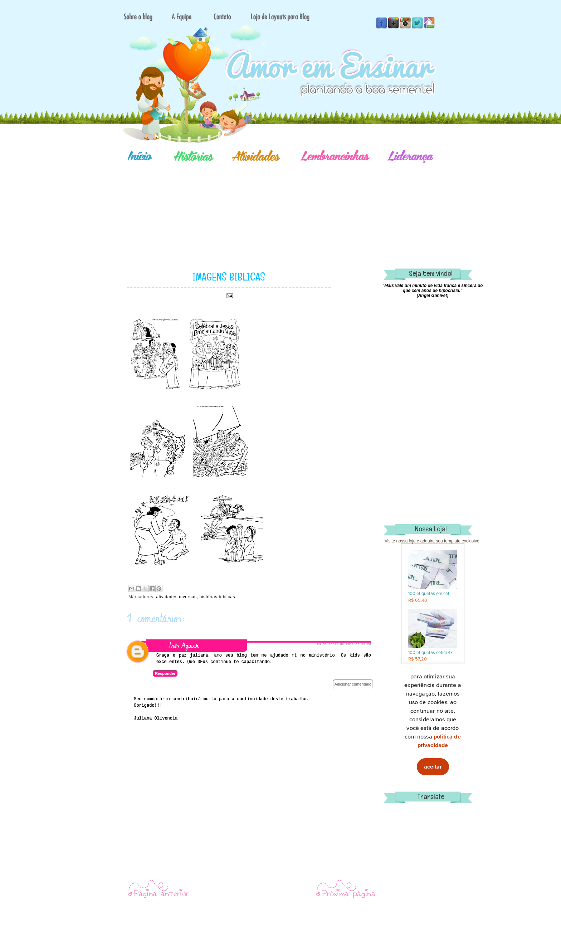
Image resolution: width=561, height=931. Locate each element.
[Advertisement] (305, 206)
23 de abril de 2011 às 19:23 (344, 644)
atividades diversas (176, 596)
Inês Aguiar (184, 645)
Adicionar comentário (353, 684)
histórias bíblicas (217, 596)
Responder (165, 673)
